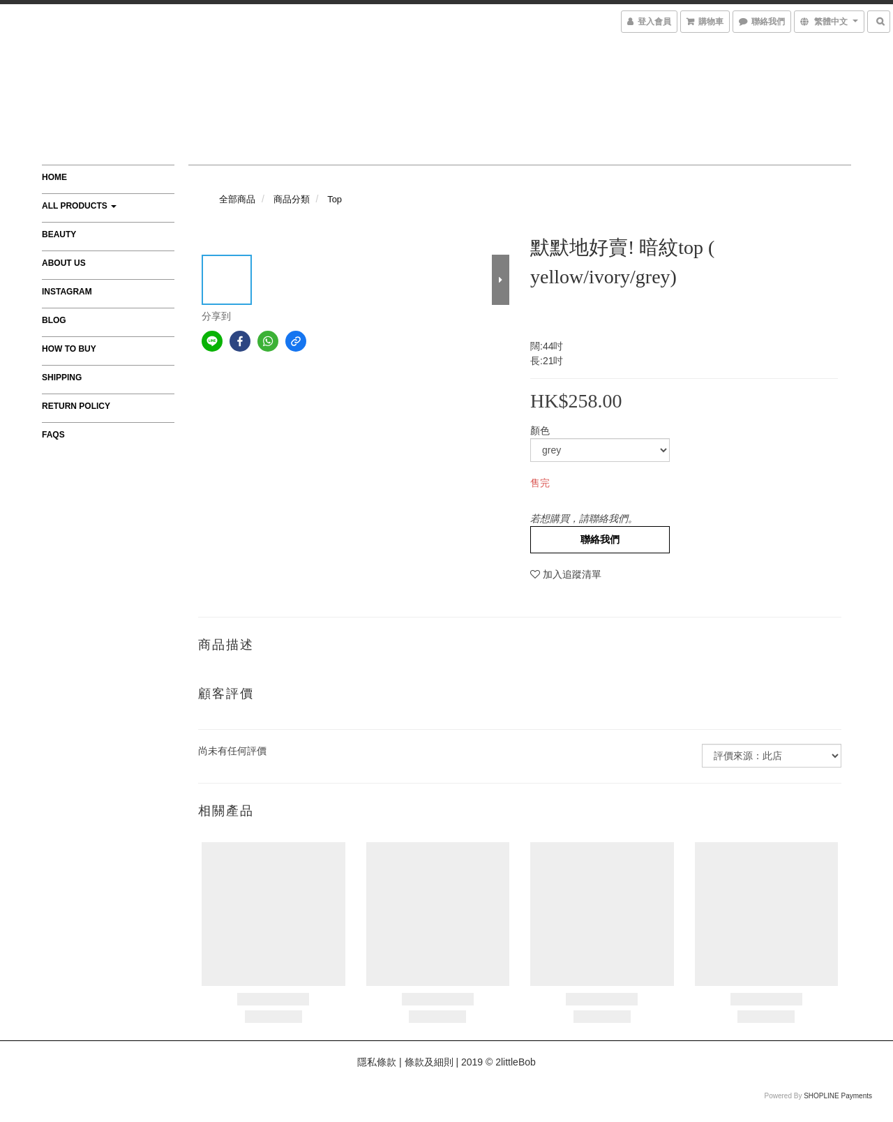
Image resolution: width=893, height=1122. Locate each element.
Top (334, 199)
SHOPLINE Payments (838, 1096)
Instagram (67, 292)
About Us (64, 263)
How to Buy (69, 349)
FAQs (53, 435)
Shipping (62, 377)
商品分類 (291, 199)
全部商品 (237, 199)
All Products (79, 206)
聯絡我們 (600, 539)
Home (54, 177)
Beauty (59, 234)
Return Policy (76, 406)
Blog (54, 320)
